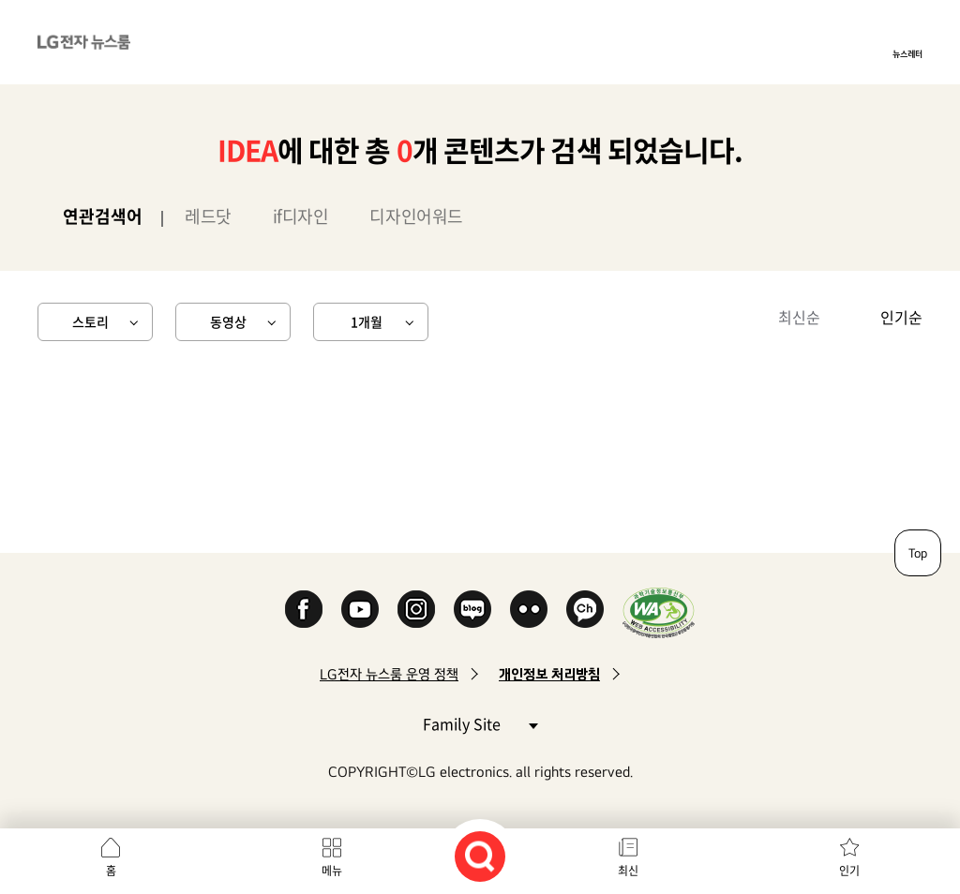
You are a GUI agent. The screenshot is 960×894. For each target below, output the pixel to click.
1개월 (366, 321)
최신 (628, 870)
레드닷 (208, 216)
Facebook (303, 609)
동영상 (228, 321)
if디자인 (301, 216)
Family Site (480, 723)
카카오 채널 (585, 609)
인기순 (901, 316)
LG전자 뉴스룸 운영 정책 (389, 674)
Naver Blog (472, 609)
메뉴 (332, 870)
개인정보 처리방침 (549, 674)
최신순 (799, 316)
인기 (849, 870)
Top (917, 552)
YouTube (360, 609)
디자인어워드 (415, 216)
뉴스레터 (907, 53)
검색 (480, 856)
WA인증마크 (658, 612)
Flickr (529, 609)
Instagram (416, 609)
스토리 (90, 321)
